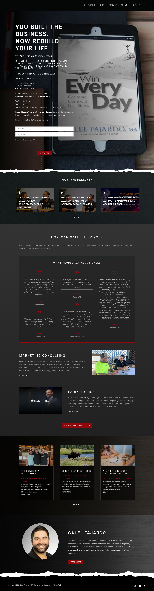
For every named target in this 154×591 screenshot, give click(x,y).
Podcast (113, 5)
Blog (102, 5)
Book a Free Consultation (77, 426)
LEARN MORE (24, 375)
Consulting (89, 5)
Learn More (75, 562)
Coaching (116, 478)
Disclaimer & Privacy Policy (53, 585)
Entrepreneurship (38, 478)
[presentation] (31, 145)
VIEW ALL (77, 217)
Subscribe (44, 153)
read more (25, 495)
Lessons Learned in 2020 (76, 471)
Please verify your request (25, 140)
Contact (135, 5)
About (124, 5)
